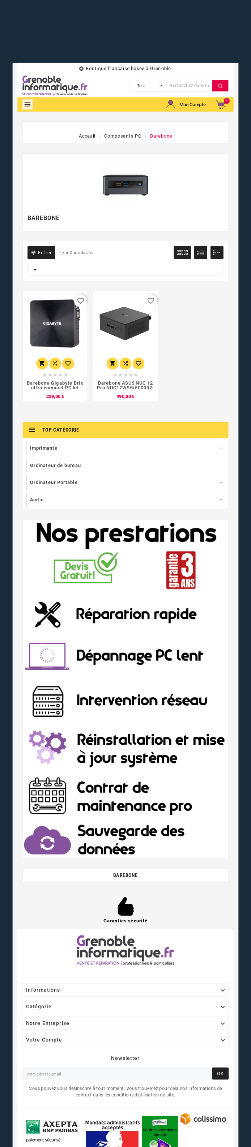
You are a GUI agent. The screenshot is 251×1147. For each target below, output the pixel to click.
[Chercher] (189, 85)
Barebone (125, 875)
